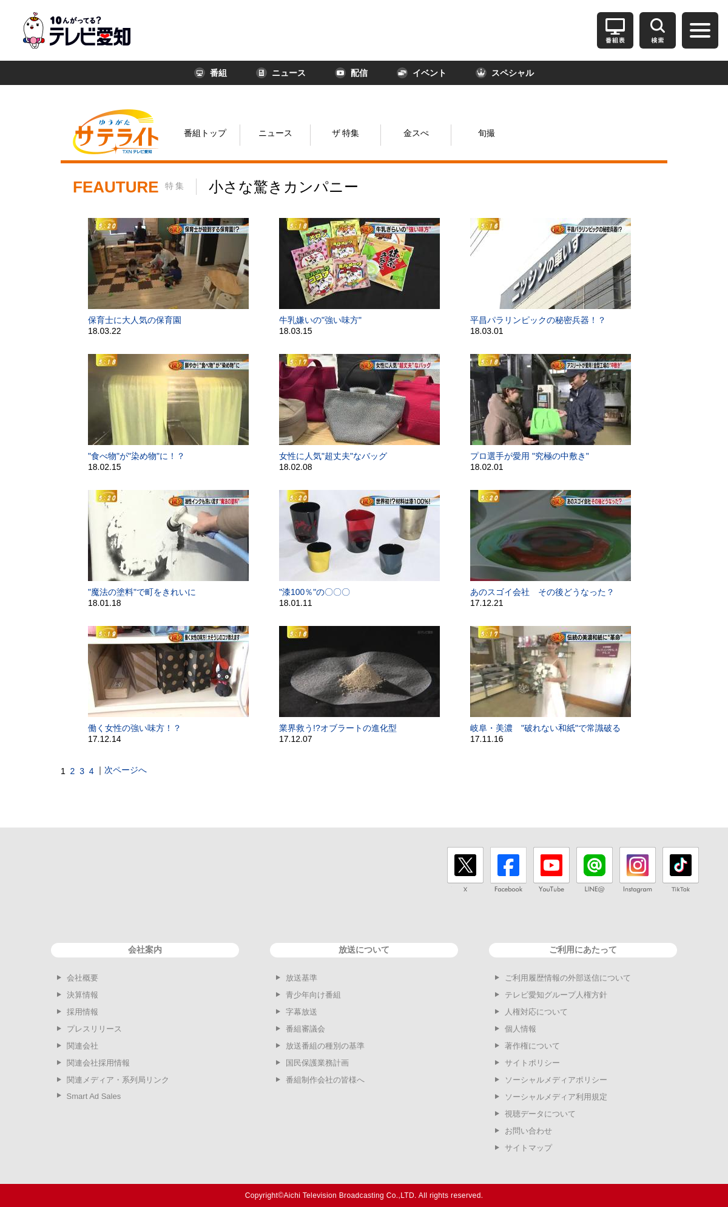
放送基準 (301, 977)
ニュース (281, 72)
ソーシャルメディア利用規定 (556, 1096)
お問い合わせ (528, 1130)
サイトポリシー (532, 1062)
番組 (210, 72)
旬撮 (486, 133)
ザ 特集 (346, 133)
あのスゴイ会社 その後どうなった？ (542, 592)
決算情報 (82, 994)
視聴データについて (540, 1113)
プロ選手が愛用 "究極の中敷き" (529, 456)
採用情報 (82, 1011)
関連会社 (82, 1045)
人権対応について (536, 1011)
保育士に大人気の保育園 (134, 320)
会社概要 (82, 977)
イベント (422, 72)
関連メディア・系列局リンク (118, 1079)
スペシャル (505, 72)
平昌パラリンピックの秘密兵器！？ (538, 320)
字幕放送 (301, 1011)
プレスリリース (94, 1028)
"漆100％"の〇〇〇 (314, 592)
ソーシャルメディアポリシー (556, 1079)
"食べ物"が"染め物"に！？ (136, 456)
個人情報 (520, 1028)
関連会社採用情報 (98, 1062)
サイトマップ (528, 1147)
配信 (351, 72)
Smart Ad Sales (94, 1096)
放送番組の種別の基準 (325, 1045)
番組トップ (205, 133)
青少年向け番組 (313, 994)
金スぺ (416, 133)
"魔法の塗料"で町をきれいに (142, 592)
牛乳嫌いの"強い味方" (320, 320)
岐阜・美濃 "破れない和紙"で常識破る (545, 728)
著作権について (532, 1045)
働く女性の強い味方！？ (134, 728)
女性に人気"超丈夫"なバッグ (333, 456)
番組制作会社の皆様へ (325, 1079)
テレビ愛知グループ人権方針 (556, 994)
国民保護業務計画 (317, 1062)
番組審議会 (305, 1028)
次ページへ (125, 770)
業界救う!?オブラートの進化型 (338, 728)
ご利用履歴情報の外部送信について (568, 977)
